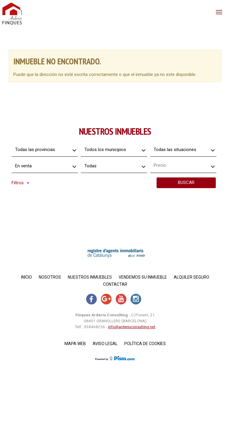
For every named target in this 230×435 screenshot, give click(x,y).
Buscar (186, 182)
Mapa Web (75, 343)
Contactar (115, 284)
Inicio (26, 277)
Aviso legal (105, 343)
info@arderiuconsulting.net (131, 326)
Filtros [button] (20, 182)
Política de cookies (145, 343)
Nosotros (50, 277)
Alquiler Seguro (191, 277)
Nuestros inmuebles (90, 277)
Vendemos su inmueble (143, 277)
